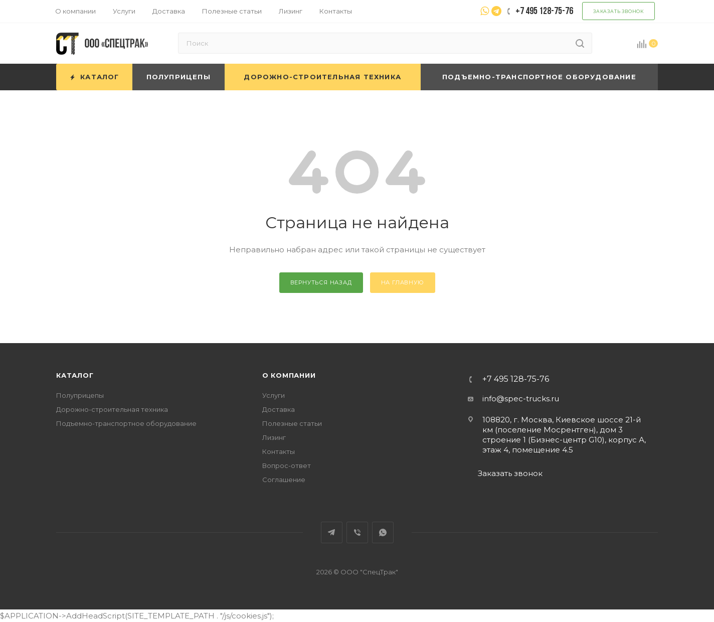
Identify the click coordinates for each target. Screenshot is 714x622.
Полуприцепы (80, 395)
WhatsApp (383, 532)
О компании (289, 375)
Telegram (331, 532)
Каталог (75, 375)
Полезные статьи (292, 423)
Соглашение (283, 480)
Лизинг (274, 437)
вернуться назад (321, 282)
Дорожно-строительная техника (112, 409)
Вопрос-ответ (286, 465)
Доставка (278, 409)
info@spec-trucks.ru (520, 398)
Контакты (278, 451)
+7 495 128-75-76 (515, 379)
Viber (357, 532)
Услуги (273, 395)
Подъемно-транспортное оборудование (126, 423)
